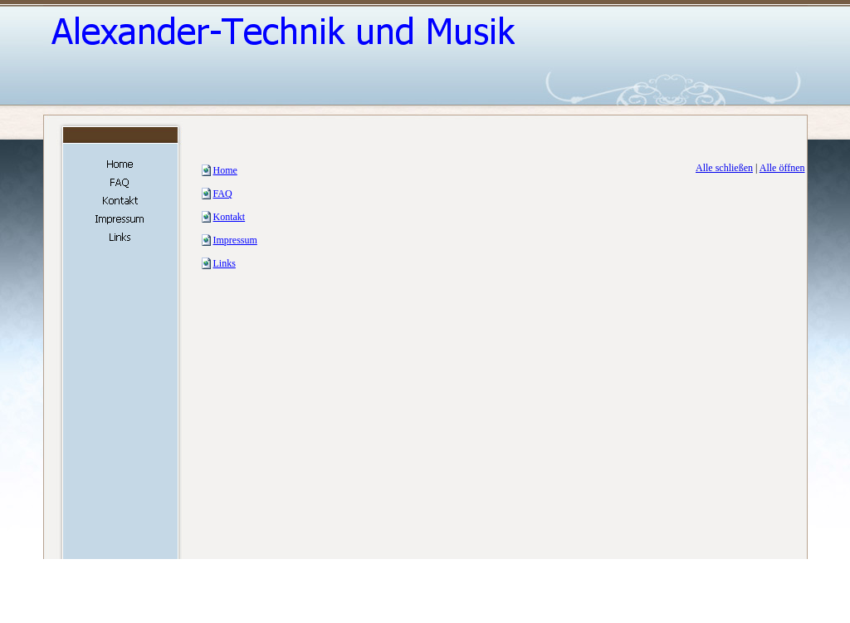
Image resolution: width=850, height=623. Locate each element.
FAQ (222, 193)
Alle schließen (724, 168)
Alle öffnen (782, 168)
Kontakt (229, 217)
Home (225, 170)
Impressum (235, 240)
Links (224, 263)
